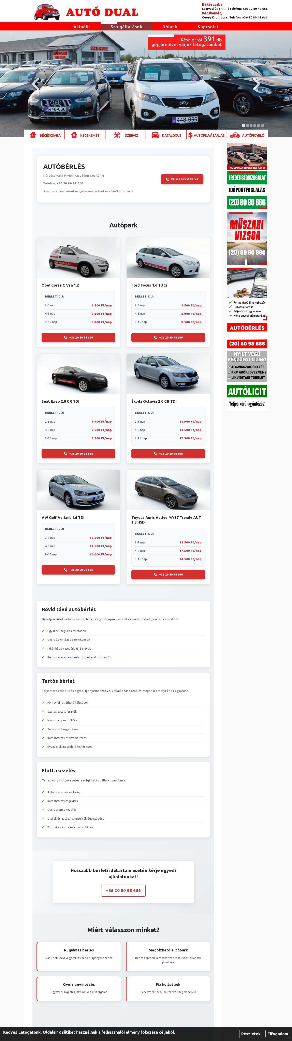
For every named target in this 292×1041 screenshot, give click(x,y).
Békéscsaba (50, 135)
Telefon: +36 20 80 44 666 (248, 17)
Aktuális (81, 26)
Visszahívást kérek (182, 179)
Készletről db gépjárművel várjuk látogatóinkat (186, 41)
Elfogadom (277, 1033)
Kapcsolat (208, 26)
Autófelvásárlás (209, 135)
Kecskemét (90, 135)
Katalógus (171, 135)
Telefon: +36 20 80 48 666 (249, 8)
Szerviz (131, 135)
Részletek (251, 1033)
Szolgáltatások (126, 26)
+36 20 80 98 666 (70, 183)
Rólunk (169, 26)
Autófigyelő (253, 135)
